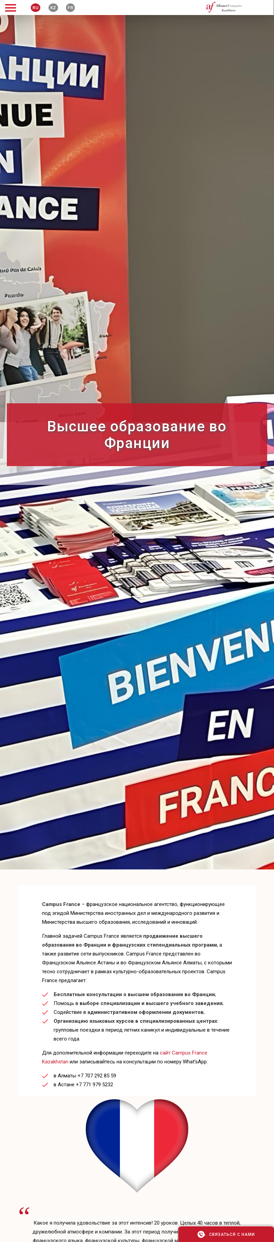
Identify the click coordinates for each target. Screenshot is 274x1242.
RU (35, 7)
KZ (53, 7)
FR (70, 7)
